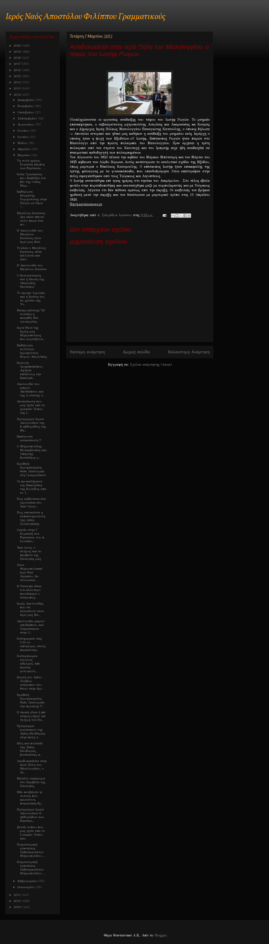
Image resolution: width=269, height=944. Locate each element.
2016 (18, 70)
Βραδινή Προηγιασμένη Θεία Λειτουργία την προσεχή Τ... (31, 700)
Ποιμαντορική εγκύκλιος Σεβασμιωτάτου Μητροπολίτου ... (31, 850)
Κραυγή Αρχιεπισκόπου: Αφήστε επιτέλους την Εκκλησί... (30, 370)
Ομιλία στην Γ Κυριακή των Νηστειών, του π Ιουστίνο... (30, 535)
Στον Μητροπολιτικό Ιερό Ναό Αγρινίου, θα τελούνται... (29, 572)
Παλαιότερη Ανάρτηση (189, 352)
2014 (18, 82)
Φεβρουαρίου (28, 881)
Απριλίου (24, 149)
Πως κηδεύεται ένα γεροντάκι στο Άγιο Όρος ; (31, 502)
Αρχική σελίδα (136, 352)
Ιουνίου (23, 137)
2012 (18, 95)
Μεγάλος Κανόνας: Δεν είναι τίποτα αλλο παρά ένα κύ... (31, 218)
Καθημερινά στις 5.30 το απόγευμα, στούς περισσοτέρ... (31, 644)
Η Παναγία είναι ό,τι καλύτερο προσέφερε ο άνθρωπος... (29, 591)
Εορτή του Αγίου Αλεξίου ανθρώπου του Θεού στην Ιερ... (30, 682)
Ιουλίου (23, 130)
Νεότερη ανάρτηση (87, 352)
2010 (18, 901)
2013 (18, 88)
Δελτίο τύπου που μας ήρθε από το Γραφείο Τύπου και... (31, 832)
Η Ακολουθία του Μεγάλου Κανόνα (32, 267)
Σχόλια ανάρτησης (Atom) (151, 365)
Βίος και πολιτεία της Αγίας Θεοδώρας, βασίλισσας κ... (30, 749)
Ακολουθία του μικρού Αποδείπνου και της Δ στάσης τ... (30, 389)
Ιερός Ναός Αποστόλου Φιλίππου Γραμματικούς (85, 17)
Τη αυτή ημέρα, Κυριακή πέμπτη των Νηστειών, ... (31, 164)
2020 (18, 45)
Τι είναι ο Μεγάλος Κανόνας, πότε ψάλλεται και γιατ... (31, 253)
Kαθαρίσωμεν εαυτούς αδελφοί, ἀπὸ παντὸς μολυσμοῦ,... (28, 663)
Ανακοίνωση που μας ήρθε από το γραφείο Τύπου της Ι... (31, 407)
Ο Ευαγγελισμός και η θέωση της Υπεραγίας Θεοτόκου (30, 281)
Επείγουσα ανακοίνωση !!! (29, 438)
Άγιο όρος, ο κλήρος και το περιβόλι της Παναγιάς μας (29, 553)
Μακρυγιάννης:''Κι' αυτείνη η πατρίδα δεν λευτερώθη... (31, 315)
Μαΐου (22, 143)
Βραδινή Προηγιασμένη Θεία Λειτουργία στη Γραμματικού (31, 469)
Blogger (160, 935)
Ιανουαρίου (26, 887)
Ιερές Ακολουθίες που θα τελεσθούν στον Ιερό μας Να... (30, 609)
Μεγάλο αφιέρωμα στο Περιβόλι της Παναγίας (31, 782)
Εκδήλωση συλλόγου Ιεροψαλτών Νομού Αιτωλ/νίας (32, 351)
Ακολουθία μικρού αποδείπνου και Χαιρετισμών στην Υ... (31, 626)
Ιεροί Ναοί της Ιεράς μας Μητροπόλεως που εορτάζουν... (31, 333)
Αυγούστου (26, 124)
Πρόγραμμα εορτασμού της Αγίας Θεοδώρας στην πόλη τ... (31, 731)
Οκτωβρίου (26, 112)
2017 (17, 64)
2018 (18, 58)
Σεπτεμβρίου (27, 118)
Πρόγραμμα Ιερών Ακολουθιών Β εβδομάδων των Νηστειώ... (30, 815)
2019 (18, 52)
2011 (18, 895)
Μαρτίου (24, 155)
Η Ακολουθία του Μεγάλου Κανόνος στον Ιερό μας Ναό (30, 236)
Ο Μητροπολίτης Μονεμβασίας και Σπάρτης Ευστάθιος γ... (31, 452)
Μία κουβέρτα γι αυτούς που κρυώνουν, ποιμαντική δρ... (30, 797)
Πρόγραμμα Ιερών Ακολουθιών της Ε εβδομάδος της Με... (31, 424)
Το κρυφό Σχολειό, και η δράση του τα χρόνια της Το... (31, 298)
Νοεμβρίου (26, 106)
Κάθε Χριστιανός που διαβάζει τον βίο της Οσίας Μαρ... (31, 179)
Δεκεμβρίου (26, 100)
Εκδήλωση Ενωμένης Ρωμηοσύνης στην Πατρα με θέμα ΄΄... (32, 199)
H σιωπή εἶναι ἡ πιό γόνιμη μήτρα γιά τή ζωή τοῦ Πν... (31, 716)
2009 (18, 907)
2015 (18, 76)
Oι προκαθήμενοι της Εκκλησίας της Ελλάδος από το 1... (31, 487)
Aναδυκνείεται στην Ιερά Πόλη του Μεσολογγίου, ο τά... (32, 766)
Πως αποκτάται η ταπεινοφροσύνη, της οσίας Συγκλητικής (31, 518)
